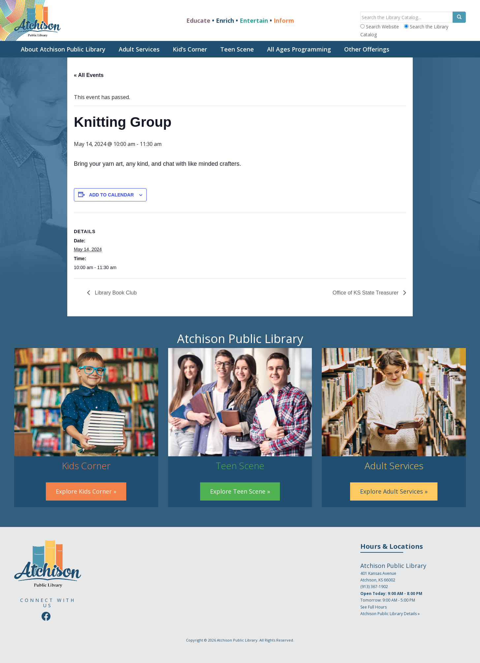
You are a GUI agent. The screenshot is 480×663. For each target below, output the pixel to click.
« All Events (89, 75)
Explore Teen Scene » (240, 491)
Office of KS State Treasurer (366, 293)
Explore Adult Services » (394, 491)
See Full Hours (373, 607)
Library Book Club (115, 293)
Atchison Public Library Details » (390, 613)
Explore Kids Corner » (86, 491)
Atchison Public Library (237, 640)
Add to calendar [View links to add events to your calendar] (111, 194)
